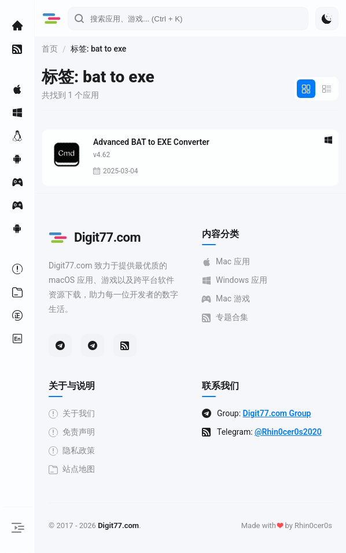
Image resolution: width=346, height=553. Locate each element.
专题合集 (225, 317)
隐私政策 (72, 451)
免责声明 (72, 432)
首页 (50, 48)
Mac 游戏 (226, 299)
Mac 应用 (226, 262)
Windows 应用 (234, 280)
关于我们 (72, 414)
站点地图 (72, 469)
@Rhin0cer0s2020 (288, 431)
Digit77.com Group (277, 413)
